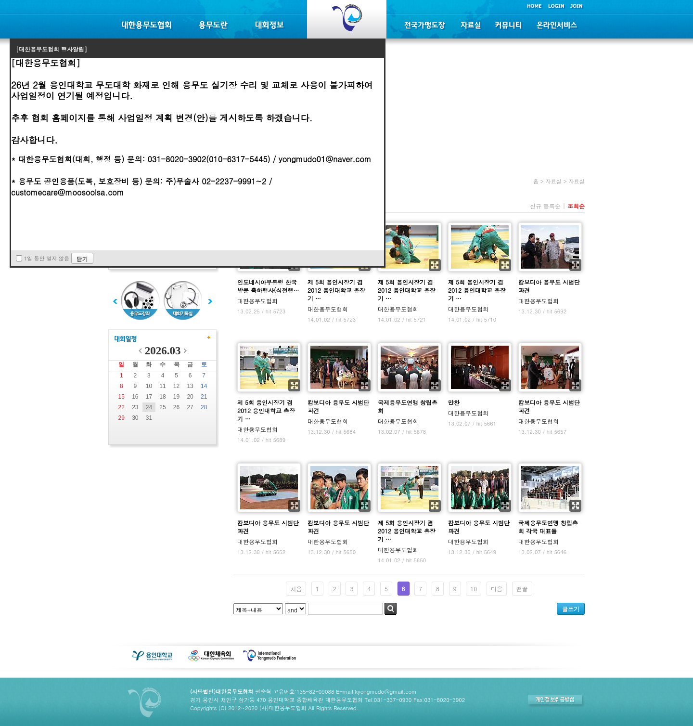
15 (121, 396)
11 (162, 386)
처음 (296, 588)
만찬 (454, 402)
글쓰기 (570, 609)
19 (176, 396)
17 (149, 396)
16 (135, 396)
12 (176, 386)
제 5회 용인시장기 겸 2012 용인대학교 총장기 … (336, 290)
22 (121, 407)
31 (149, 418)
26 (176, 407)
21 (204, 396)
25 (162, 407)
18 (162, 396)
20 (190, 396)
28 (204, 407)
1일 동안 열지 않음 (46, 258)
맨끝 (522, 588)
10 (149, 386)
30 (135, 418)
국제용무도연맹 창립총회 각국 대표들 (548, 527)
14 (204, 386)
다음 (496, 588)
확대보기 (435, 265)
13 (190, 386)
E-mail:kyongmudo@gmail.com (376, 691)
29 (121, 418)
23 (135, 407)
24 (149, 407)
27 (190, 407)
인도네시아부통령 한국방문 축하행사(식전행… (268, 286)
